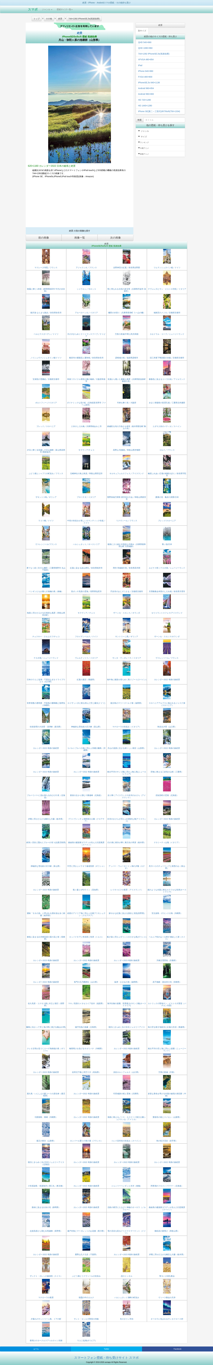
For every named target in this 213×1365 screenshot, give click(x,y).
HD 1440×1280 (145, 105)
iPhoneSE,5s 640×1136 (149, 82)
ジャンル (47, 9)
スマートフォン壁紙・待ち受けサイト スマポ (106, 1357)
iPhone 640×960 (145, 71)
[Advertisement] (79, 203)
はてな (36, 1349)
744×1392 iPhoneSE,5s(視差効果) (153, 54)
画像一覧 (79, 237)
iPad (140, 65)
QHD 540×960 (144, 42)
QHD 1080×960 (145, 48)
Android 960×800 (146, 94)
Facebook (177, 1349)
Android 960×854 (146, 88)
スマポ (33, 9)
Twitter (106, 1349)
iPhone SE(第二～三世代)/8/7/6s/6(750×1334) (159, 111)
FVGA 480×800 (145, 77)
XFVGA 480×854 (146, 59)
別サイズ (142, 31)
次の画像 (115, 237)
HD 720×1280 (144, 100)
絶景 (79, 33)
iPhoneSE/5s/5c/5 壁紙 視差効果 (79, 36)
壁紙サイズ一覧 (65, 9)
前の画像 (43, 237)
